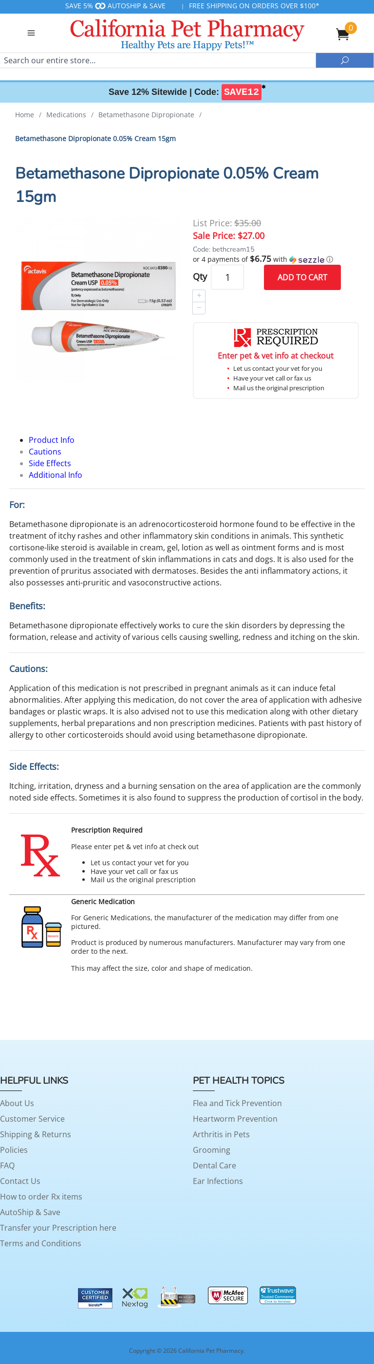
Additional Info (55, 475)
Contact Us (20, 1181)
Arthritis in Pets (221, 1134)
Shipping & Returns (35, 1134)
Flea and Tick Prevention (237, 1103)
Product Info (52, 440)
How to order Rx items (41, 1196)
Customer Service (32, 1118)
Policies (14, 1150)
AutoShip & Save (30, 1212)
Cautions (45, 451)
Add (302, 277)
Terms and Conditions (40, 1243)
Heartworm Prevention (235, 1118)
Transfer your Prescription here (58, 1227)
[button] (276, 259)
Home (24, 114)
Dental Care (214, 1165)
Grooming (211, 1150)
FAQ (7, 1165)
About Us (17, 1103)
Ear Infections (218, 1181)
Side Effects (50, 463)
